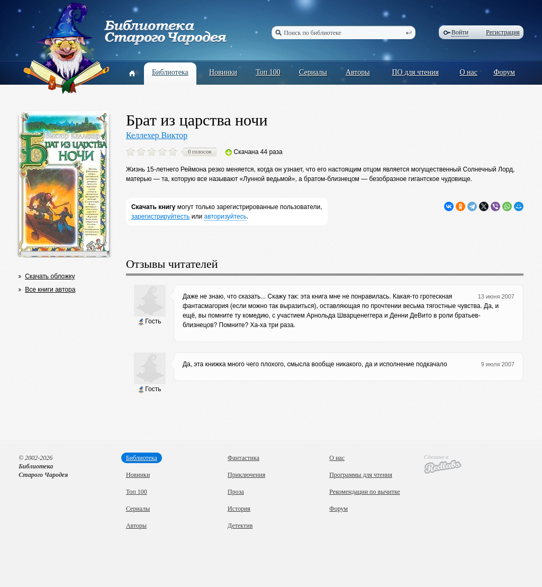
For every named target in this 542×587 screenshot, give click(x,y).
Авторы (358, 72)
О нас (468, 72)
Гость (149, 322)
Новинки (223, 72)
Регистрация (503, 32)
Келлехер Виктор (156, 135)
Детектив (240, 525)
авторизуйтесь (225, 216)
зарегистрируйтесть (160, 216)
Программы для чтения (360, 474)
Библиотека (170, 72)
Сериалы (313, 72)
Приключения (246, 474)
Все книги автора (50, 289)
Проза (236, 491)
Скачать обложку (50, 276)
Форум (504, 72)
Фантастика (243, 458)
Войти (459, 32)
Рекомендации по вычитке (364, 491)
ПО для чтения (415, 72)
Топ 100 (268, 72)
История (239, 508)
